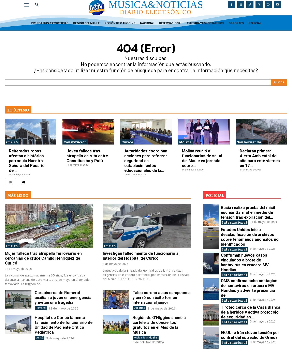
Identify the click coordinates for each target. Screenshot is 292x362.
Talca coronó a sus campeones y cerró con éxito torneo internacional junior (162, 297)
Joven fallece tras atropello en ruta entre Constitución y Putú (87, 156)
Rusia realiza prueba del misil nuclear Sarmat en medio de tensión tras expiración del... (248, 212)
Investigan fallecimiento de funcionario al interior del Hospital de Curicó (141, 256)
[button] (37, 5)
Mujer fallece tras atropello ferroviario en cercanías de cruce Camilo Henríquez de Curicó (43, 258)
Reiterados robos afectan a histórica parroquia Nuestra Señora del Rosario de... (27, 161)
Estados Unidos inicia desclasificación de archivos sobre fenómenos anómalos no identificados (250, 237)
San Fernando (249, 141)
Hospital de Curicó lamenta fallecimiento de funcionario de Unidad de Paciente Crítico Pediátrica (63, 325)
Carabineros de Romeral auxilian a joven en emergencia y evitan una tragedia (63, 297)
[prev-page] (10, 182)
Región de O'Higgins (145, 337)
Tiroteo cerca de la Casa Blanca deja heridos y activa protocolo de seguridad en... (250, 312)
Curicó (12, 141)
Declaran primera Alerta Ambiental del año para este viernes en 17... (260, 158)
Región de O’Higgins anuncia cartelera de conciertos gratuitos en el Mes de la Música (159, 325)
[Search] (279, 82)
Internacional (234, 222)
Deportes (139, 308)
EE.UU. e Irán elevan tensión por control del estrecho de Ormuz (250, 335)
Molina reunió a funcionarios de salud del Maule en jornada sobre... (202, 158)
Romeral (41, 308)
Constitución (75, 141)
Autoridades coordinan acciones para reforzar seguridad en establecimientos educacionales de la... (145, 161)
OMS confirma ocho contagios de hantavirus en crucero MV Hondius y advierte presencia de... (249, 288)
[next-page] (23, 182)
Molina (185, 141)
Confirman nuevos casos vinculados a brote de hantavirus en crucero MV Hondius (245, 262)
